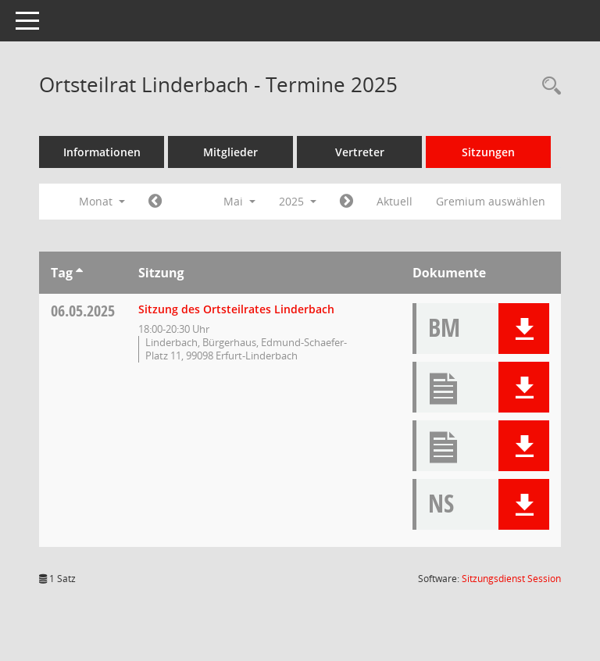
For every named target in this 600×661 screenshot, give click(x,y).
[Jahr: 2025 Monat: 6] (346, 202)
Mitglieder (230, 152)
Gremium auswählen (490, 201)
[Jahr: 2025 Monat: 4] (155, 202)
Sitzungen (488, 152)
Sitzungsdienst (511, 578)
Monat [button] (102, 201)
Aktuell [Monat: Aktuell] (394, 201)
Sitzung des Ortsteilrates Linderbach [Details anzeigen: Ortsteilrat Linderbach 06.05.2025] (236, 309)
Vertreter (359, 152)
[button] (523, 328)
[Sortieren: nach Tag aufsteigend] (79, 272)
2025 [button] (297, 201)
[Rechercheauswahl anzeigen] (547, 86)
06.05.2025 (83, 310)
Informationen (102, 152)
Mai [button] (239, 201)
